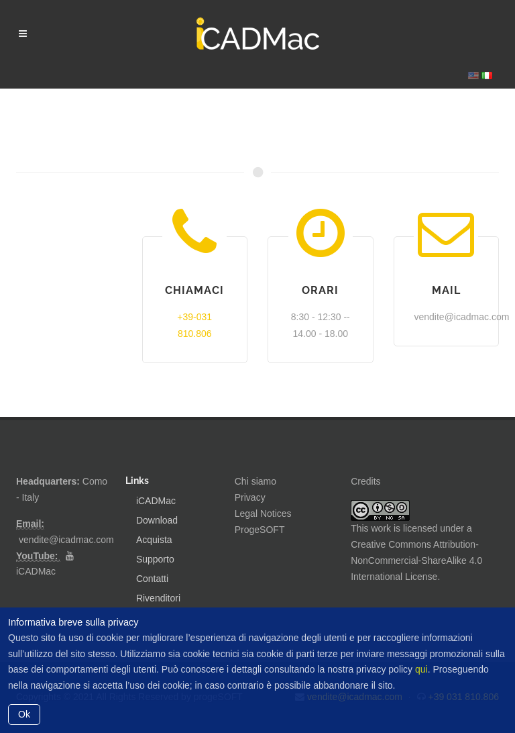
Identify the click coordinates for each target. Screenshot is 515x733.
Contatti (152, 578)
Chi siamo (255, 481)
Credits (365, 481)
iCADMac (36, 571)
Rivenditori (158, 598)
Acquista (154, 539)
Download (157, 520)
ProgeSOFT (260, 529)
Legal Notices (263, 513)
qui (421, 669)
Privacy (250, 497)
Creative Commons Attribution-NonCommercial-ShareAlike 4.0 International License (416, 560)
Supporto (155, 559)
